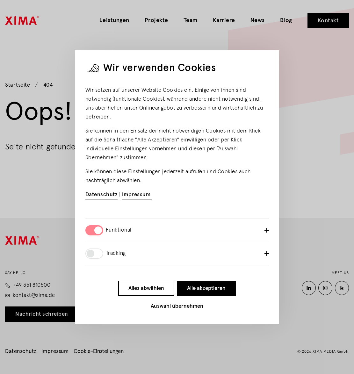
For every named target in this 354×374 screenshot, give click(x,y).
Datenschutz (101, 195)
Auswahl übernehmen (177, 306)
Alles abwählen (146, 288)
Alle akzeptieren (206, 288)
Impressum (137, 195)
